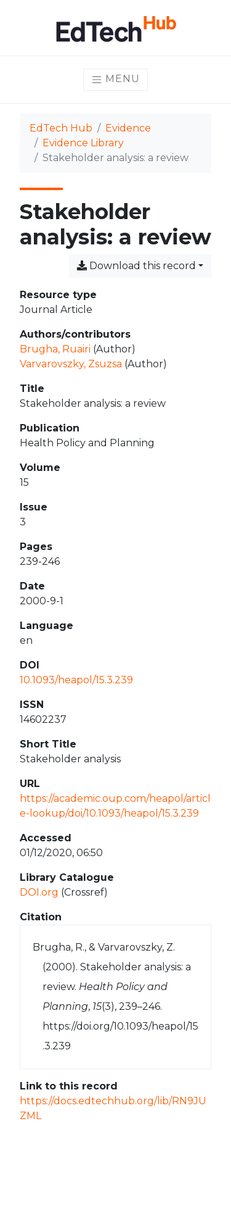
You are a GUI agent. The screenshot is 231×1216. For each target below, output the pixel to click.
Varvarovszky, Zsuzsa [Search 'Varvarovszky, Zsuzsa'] (71, 364)
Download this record (136, 266)
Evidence (128, 128)
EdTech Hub (61, 128)
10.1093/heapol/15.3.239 (76, 680)
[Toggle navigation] (115, 80)
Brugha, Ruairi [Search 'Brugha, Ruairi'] (55, 349)
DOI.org (39, 892)
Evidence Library (83, 143)
